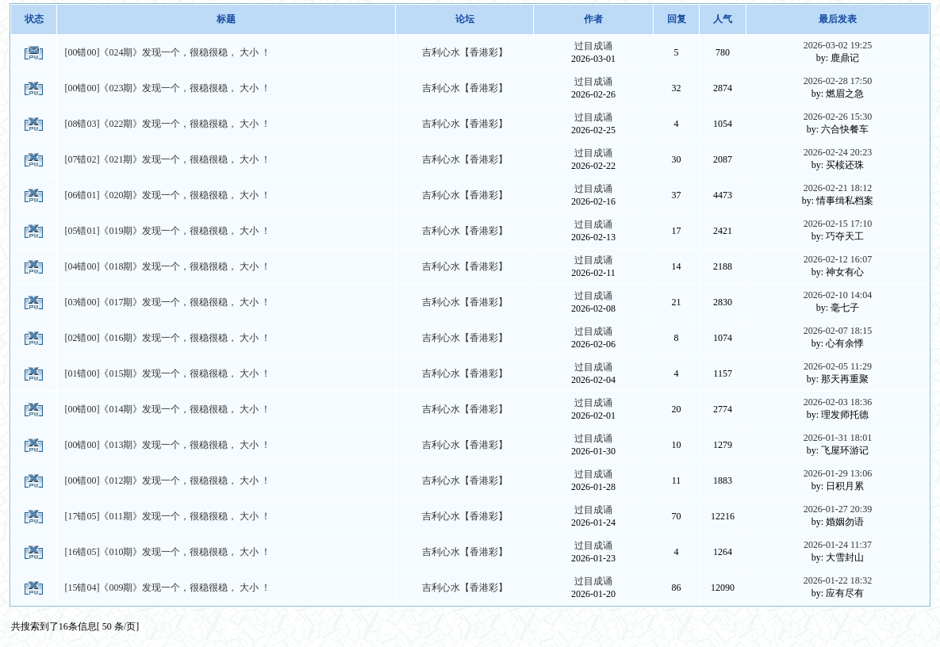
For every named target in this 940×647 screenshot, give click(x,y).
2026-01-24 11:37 (838, 544)
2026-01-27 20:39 (838, 509)
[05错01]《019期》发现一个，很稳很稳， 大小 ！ (167, 230)
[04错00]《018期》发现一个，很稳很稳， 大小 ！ (167, 266)
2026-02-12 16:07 (838, 259)
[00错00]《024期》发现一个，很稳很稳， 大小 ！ (167, 52)
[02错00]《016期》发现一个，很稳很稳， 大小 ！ (167, 337)
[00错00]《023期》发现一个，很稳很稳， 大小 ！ (167, 88)
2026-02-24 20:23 (838, 152)
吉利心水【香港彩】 (465, 52)
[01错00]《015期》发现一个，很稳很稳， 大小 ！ (167, 373)
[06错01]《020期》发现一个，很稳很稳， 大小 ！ (167, 195)
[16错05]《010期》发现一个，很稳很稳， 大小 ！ (167, 551)
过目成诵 (593, 46)
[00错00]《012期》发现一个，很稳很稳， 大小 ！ (167, 480)
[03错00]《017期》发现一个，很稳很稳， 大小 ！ (167, 302)
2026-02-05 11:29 (838, 366)
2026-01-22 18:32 (838, 580)
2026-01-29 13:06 (838, 473)
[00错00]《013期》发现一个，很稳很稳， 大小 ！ (167, 444)
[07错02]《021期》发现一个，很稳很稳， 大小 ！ (167, 159)
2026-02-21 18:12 (838, 187)
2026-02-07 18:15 (838, 330)
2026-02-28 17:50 (838, 80)
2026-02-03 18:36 (838, 402)
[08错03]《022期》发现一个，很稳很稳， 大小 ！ (167, 123)
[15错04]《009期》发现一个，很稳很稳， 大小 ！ (167, 587)
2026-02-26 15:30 (838, 116)
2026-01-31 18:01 (838, 437)
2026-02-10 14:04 (838, 295)
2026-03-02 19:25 (838, 45)
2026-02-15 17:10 (838, 223)
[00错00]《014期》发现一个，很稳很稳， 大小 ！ (167, 409)
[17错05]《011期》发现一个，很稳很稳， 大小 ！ (167, 516)
